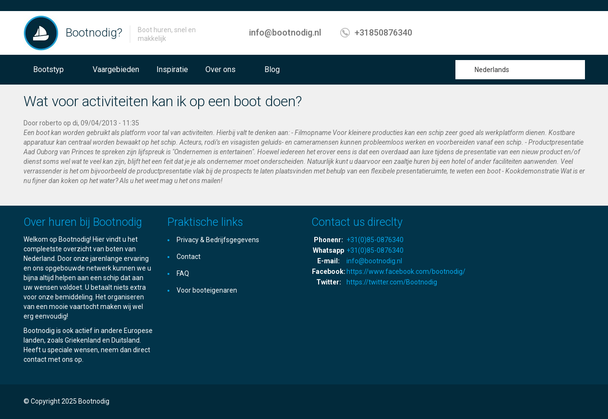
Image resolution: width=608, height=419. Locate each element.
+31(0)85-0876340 (375, 240)
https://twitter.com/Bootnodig (391, 282)
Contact (189, 256)
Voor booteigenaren (207, 290)
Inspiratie (172, 69)
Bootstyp (48, 69)
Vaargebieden (116, 69)
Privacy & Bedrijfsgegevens (218, 240)
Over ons (220, 69)
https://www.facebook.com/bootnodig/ (405, 271)
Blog (272, 69)
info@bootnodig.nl (285, 32)
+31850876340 (383, 32)
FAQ (183, 273)
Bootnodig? (94, 32)
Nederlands (492, 70)
